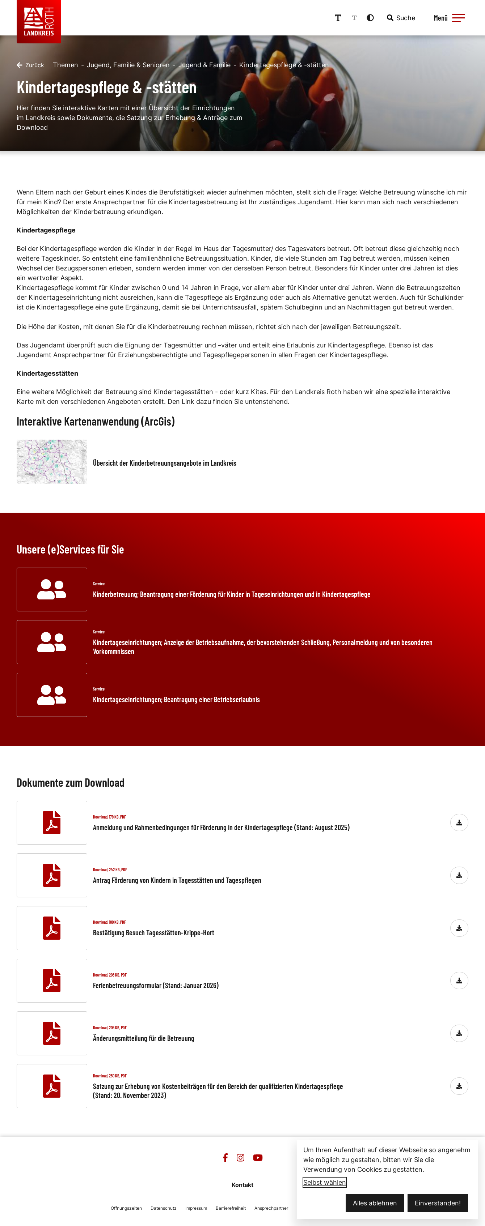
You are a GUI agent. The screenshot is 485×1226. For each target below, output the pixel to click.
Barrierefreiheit (231, 1208)
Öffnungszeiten (126, 1208)
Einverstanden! (438, 1203)
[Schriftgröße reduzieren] (354, 18)
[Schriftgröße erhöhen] (338, 18)
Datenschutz (164, 1208)
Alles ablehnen (375, 1203)
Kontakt (242, 1184)
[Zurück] (30, 65)
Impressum (196, 1208)
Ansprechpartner (271, 1208)
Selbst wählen (324, 1182)
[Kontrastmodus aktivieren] (370, 18)
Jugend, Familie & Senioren (128, 65)
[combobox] (400, 17)
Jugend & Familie (204, 65)
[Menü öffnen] (448, 17)
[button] (458, 17)
